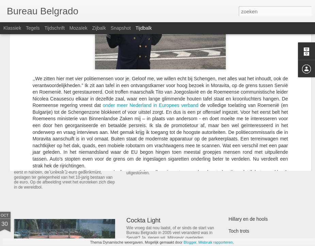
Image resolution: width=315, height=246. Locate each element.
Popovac (138, 135)
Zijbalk (99, 28)
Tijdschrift (54, 28)
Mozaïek (78, 28)
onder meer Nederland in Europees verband (151, 44)
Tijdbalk (144, 28)
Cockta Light (143, 220)
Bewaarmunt (37, 158)
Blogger (190, 242)
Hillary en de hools (248, 219)
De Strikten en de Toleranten (259, 134)
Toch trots (239, 231)
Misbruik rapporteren (216, 242)
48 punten (239, 146)
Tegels (33, 28)
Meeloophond (243, 158)
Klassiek (12, 28)
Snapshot (121, 28)
